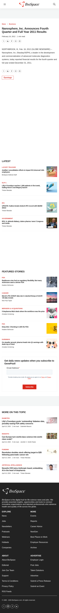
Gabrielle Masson (25, 426)
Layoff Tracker (9, 167)
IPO (3, 203)
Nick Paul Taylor (7, 300)
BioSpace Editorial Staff (9, 175)
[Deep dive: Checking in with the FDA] (52, 328)
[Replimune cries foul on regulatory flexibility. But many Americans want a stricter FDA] (52, 282)
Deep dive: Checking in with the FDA (15, 327)
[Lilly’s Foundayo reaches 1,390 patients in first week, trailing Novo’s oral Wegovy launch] (52, 187)
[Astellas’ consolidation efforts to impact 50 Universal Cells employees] (52, 171)
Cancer (5, 293)
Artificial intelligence (12, 465)
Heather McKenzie (8, 285)
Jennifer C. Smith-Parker (28, 442)
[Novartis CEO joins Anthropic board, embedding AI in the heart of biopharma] (52, 467)
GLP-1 (4, 183)
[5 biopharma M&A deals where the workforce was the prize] (52, 313)
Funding (5, 449)
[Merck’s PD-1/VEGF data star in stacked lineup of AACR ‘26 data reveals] (52, 297)
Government (7, 218)
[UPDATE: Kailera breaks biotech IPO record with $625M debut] (52, 207)
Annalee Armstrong (8, 314)
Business (12, 24)
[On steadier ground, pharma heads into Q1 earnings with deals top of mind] (52, 344)
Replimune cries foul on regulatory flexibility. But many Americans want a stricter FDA (22, 281)
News (4, 24)
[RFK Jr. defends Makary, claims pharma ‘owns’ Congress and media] (52, 223)
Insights (5, 434)
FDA (3, 277)
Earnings (8, 78)
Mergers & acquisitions (12, 308)
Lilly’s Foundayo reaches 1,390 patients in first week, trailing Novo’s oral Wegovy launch (21, 187)
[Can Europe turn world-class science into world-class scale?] (52, 436)
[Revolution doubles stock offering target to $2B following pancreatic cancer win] (52, 452)
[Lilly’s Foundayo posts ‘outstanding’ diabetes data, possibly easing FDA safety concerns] (52, 420)
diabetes (6, 418)
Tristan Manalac (7, 190)
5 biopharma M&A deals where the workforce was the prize (23, 311)
